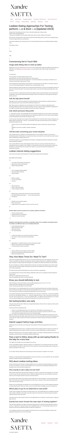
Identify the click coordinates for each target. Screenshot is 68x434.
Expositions (40, 21)
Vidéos (11, 19)
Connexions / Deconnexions (40, 19)
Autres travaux (18, 19)
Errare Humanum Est (52, 19)
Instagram (43, 423)
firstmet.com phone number (24, 69)
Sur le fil (12, 21)
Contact (46, 21)
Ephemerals (33, 21)
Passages (18, 21)
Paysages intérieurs (27, 19)
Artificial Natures (25, 21)
